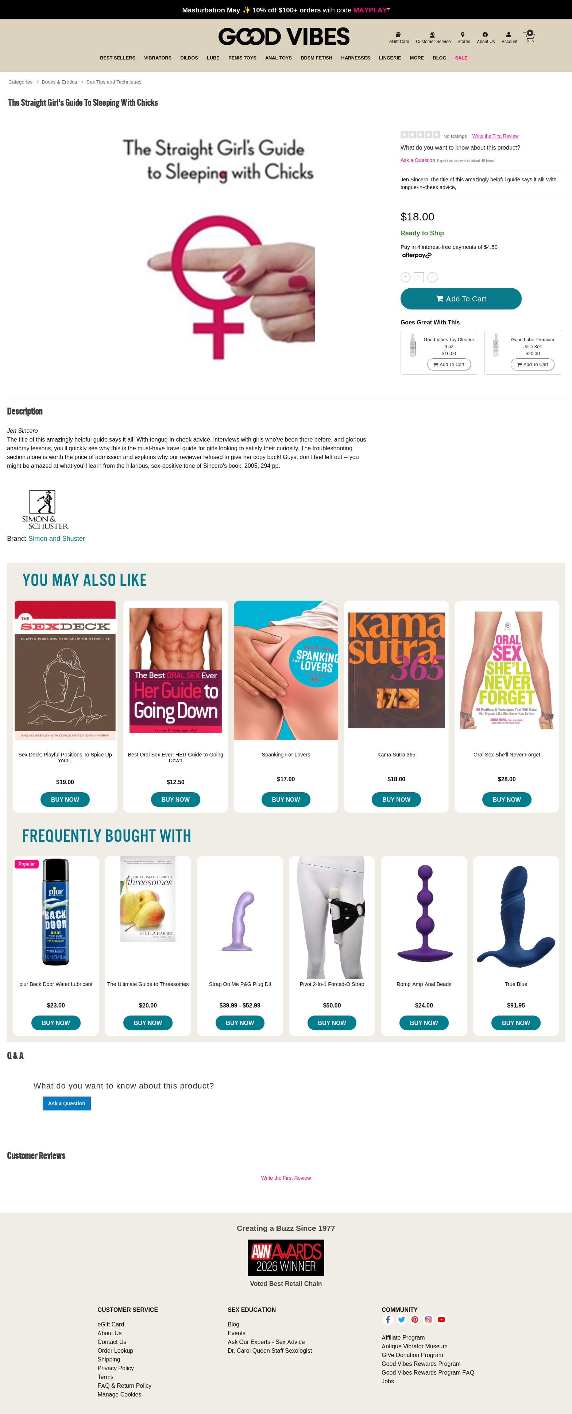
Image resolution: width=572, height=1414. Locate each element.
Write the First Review (495, 136)
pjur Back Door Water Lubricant (55, 984)
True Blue (516, 984)
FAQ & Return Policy (124, 1385)
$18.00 (396, 779)
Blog (233, 1324)
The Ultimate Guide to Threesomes (148, 984)
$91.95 (516, 1005)
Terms (105, 1376)
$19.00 (65, 782)
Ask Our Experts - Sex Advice (266, 1341)
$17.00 (286, 779)
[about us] (485, 38)
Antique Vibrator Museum (415, 1346)
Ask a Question (418, 160)
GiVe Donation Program (412, 1355)
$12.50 (176, 782)
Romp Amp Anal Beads (424, 984)
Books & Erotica (59, 81)
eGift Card (110, 1324)
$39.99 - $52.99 (240, 1005)
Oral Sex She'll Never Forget (507, 754)
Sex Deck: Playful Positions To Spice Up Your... (65, 757)
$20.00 (148, 1005)
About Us (109, 1333)
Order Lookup (115, 1350)
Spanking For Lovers (286, 754)
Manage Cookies (119, 1394)
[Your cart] (529, 37)
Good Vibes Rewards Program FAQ (428, 1372)
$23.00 (56, 1005)
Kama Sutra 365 (397, 754)
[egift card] (398, 38)
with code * (286, 9)
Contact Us (111, 1341)
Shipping (108, 1359)
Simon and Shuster (56, 538)
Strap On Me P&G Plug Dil (240, 984)
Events (237, 1333)
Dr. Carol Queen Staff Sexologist (270, 1350)
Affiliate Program (403, 1337)
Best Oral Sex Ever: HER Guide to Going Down (175, 757)
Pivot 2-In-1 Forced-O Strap (332, 984)
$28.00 (507, 779)
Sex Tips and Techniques (114, 81)
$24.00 (424, 1005)
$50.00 (332, 1005)
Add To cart (461, 299)
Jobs (388, 1381)
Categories (20, 81)
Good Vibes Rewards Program (421, 1363)
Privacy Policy (115, 1368)
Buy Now (65, 799)
